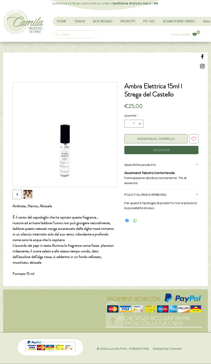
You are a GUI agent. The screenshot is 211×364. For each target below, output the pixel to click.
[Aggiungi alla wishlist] (193, 138)
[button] (196, 33)
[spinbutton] (134, 123)
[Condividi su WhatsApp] (134, 220)
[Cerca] (74, 34)
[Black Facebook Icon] (202, 56)
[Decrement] (127, 123)
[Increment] (140, 123)
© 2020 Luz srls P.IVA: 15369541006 (139, 348)
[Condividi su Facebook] (127, 220)
